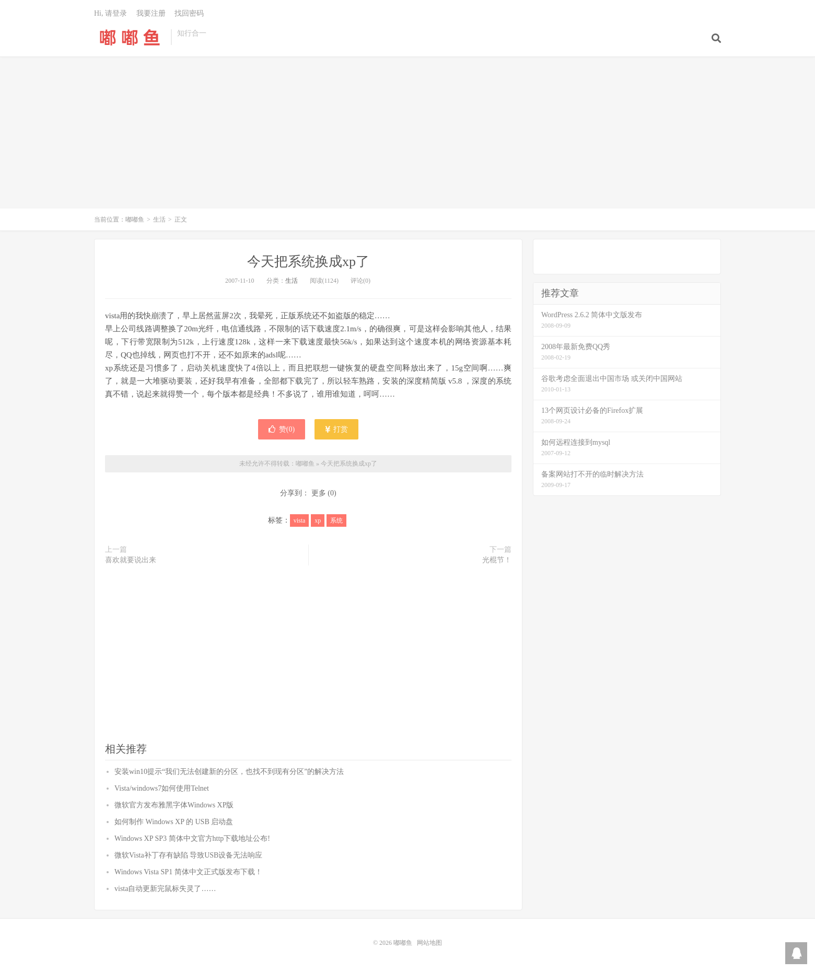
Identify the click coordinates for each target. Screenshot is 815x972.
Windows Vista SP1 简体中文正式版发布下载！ (188, 872)
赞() (282, 429)
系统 (336, 520)
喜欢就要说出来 (130, 560)
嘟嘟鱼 (130, 37)
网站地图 (429, 942)
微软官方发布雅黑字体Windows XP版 (174, 805)
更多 (318, 493)
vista (300, 520)
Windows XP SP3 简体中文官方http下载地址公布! (192, 838)
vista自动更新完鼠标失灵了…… (165, 889)
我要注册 (151, 13)
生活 (159, 219)
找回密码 (189, 13)
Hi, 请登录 (110, 13)
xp (318, 520)
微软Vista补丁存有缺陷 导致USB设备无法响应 (188, 855)
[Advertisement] (407, 138)
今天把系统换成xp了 (308, 261)
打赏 (336, 429)
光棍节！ (496, 560)
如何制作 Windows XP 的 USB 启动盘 (173, 822)
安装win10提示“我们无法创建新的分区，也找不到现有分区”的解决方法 (229, 772)
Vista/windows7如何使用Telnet (161, 788)
